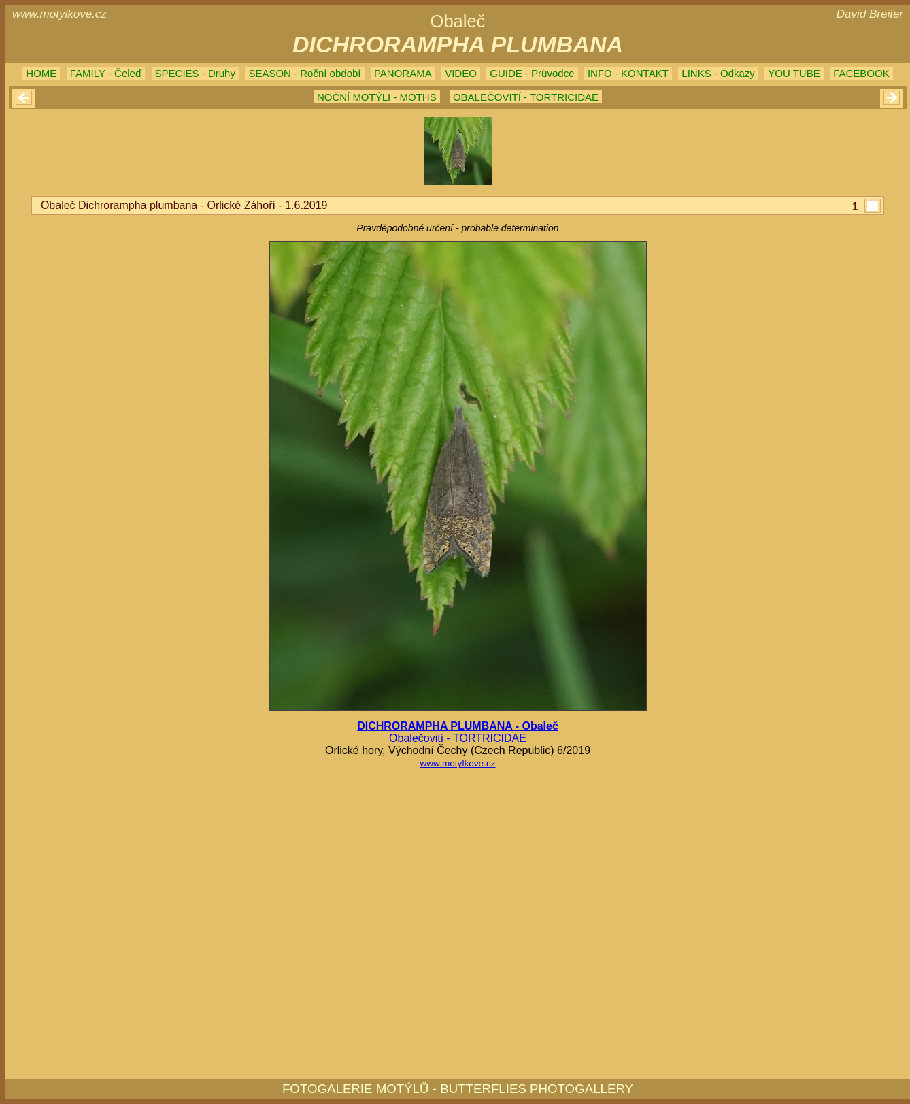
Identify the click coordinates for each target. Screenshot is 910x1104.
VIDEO (461, 73)
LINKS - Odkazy (718, 73)
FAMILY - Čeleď (105, 73)
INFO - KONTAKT (628, 73)
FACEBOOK (861, 73)
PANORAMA (403, 73)
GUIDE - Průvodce (532, 73)
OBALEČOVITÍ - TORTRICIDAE (526, 97)
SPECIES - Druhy (195, 73)
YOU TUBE (794, 73)
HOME (41, 73)
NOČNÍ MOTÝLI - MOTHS (377, 97)
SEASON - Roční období (304, 73)
